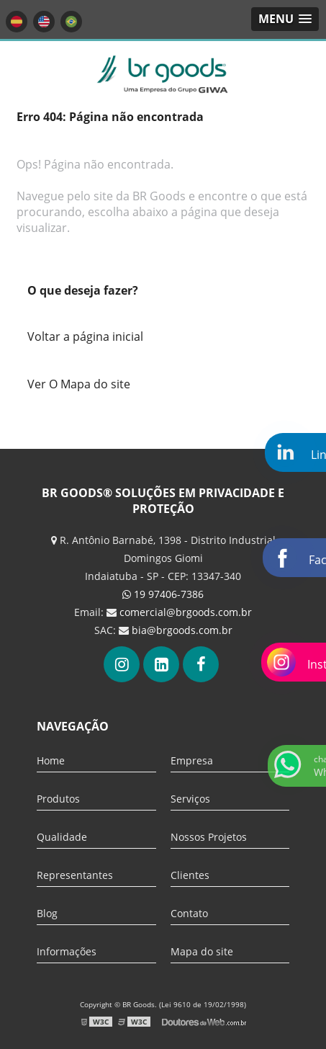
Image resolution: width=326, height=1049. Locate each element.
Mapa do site (202, 951)
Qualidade (62, 837)
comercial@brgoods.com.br (185, 612)
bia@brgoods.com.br (182, 630)
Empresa (192, 760)
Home (51, 760)
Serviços (190, 798)
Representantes (75, 875)
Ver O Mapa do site (78, 384)
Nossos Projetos (209, 837)
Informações (66, 951)
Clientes (190, 875)
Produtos (58, 798)
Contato (189, 913)
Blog (47, 913)
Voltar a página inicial (85, 336)
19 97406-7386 (163, 594)
